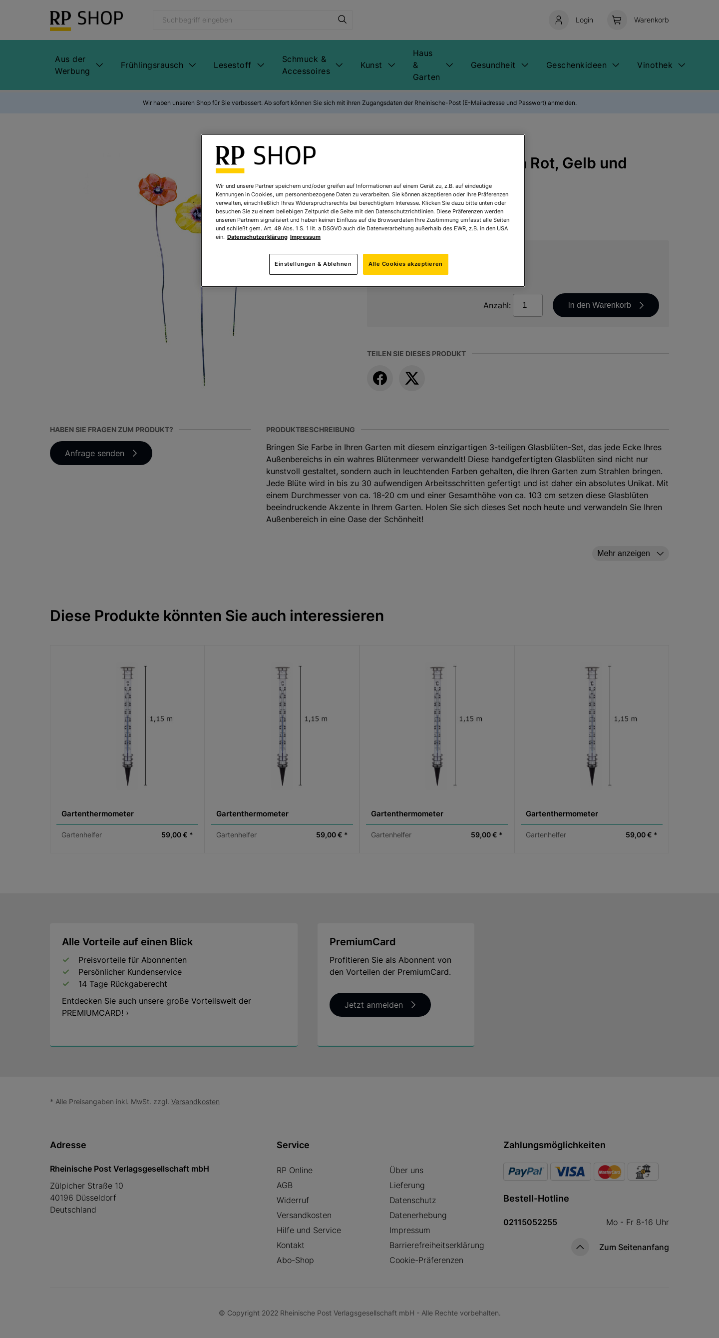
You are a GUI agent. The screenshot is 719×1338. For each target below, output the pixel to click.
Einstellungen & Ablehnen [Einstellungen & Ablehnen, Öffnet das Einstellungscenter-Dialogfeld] (313, 263)
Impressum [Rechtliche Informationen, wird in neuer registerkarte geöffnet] (305, 236)
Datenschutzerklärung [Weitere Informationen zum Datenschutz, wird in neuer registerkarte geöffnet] (257, 236)
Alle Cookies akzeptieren (405, 263)
